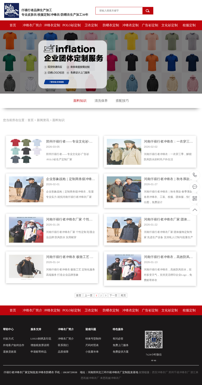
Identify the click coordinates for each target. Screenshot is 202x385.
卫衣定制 (91, 25)
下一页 (113, 295)
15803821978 (195, 175)
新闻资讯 (43, 126)
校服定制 (189, 25)
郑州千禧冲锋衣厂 (179, 372)
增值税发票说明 (40, 345)
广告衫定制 (150, 25)
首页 (13, 25)
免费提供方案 (121, 351)
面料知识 (79, 100)
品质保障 (63, 351)
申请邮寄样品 (38, 351)
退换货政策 (9, 351)
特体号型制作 (93, 338)
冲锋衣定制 (52, 25)
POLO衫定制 (71, 25)
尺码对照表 (92, 345)
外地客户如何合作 (13, 345)
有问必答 (118, 338)
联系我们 (63, 345)
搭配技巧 (122, 100)
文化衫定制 (169, 25)
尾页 (123, 295)
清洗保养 (101, 100)
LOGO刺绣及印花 (41, 338)
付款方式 (8, 338)
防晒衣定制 (111, 25)
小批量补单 (92, 351)
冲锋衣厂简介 (32, 25)
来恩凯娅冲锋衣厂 (110, 377)
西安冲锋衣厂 (160, 372)
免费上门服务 (121, 345)
